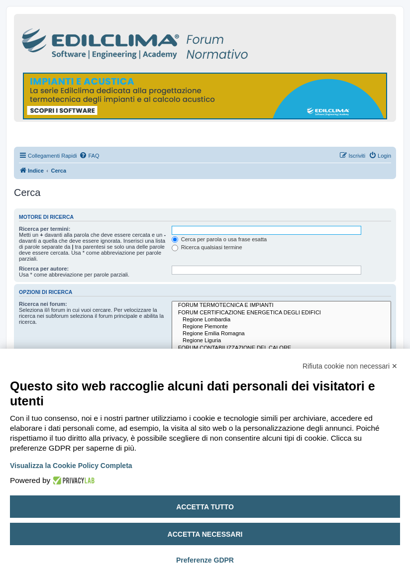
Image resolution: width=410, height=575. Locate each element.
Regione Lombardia (281, 319)
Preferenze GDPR (205, 560)
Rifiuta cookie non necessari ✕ (350, 366)
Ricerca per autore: (44, 269)
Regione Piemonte (281, 326)
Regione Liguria (281, 340)
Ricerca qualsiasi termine (207, 247)
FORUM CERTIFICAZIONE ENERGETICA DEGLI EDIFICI (281, 312)
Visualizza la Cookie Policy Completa (71, 466)
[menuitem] (89, 156)
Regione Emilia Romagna (281, 333)
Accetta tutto (205, 507)
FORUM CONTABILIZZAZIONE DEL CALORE (281, 348)
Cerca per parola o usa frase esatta (219, 239)
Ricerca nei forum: (43, 304)
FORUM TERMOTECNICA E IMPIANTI (281, 305)
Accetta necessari (205, 534)
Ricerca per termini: (44, 229)
